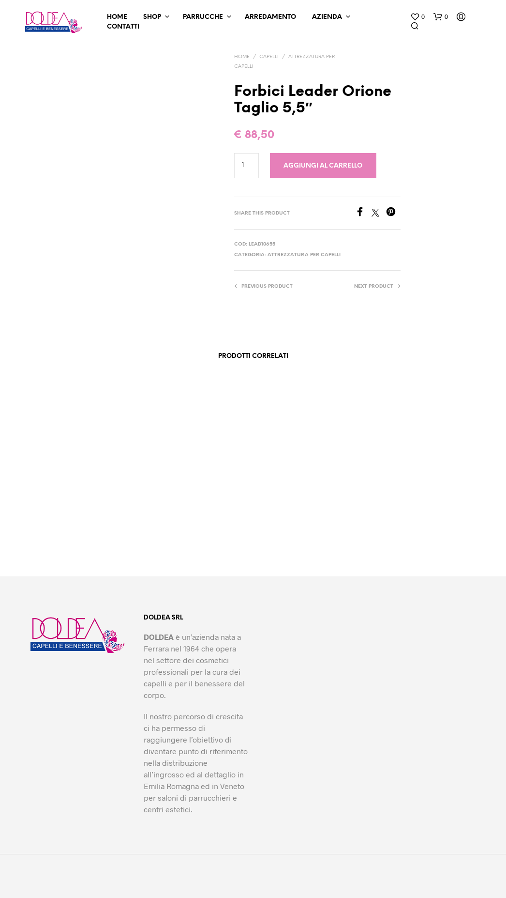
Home (117, 17)
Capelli (269, 57)
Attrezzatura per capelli (304, 255)
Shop (152, 17)
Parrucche (203, 17)
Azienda (327, 17)
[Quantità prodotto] (246, 165)
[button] (417, 17)
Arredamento (270, 17)
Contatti (123, 27)
